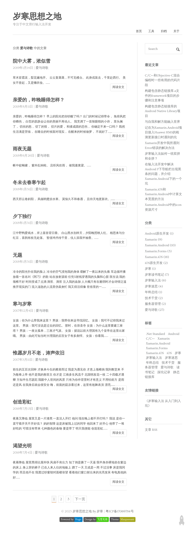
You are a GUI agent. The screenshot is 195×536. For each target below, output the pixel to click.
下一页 (81, 500)
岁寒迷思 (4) (154, 287)
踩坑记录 (163, 373)
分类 (148, 224)
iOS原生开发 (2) (156, 263)
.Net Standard (155, 334)
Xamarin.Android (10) (160, 246)
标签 (148, 324)
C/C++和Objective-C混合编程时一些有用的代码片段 (162, 80)
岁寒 (178, 353)
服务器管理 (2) (155, 304)
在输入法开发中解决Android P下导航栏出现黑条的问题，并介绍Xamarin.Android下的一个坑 (163, 174)
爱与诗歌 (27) (154, 310)
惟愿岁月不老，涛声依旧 (40, 353)
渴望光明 (22, 446)
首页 (135, 31)
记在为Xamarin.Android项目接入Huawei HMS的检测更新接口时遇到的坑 (163, 133)
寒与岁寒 (22, 304)
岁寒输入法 (154, 358)
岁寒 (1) (150, 269)
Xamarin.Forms (157, 349)
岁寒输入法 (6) (155, 281)
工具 (149, 31)
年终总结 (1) (153, 293)
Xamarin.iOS (155, 353)
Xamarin (164, 339)
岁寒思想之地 (37, 16)
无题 (18, 255)
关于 (176, 31)
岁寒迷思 (171, 358)
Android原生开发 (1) (159, 234)
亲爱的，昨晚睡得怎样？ (40, 100)
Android (173, 334)
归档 (162, 31)
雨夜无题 (22, 149)
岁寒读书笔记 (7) (157, 275)
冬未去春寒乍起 (30, 183)
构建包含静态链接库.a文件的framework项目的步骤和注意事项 (162, 96)
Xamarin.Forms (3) (158, 252)
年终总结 (152, 363)
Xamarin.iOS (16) (157, 257)
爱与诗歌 (42, 68)
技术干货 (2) (154, 299)
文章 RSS (151, 430)
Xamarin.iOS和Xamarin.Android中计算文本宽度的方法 (163, 194)
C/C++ (150, 339)
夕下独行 (22, 217)
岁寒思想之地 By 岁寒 (88, 513)
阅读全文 (118, 87)
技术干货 (168, 363)
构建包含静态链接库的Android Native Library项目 (162, 111)
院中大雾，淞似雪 (32, 62)
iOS (169, 353)
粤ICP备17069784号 (120, 513)
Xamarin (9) (153, 240)
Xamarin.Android (158, 344)
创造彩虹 (22, 402)
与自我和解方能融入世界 (162, 122)
